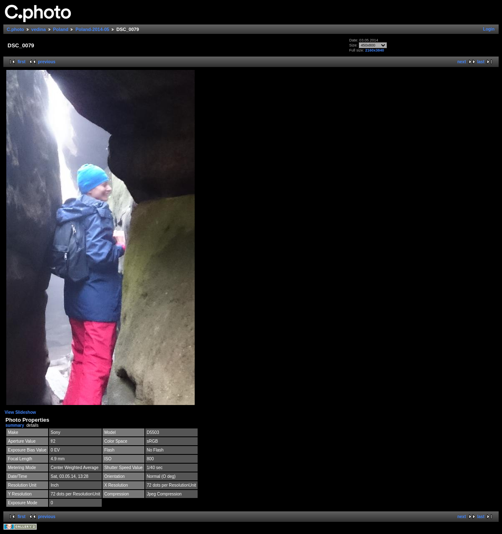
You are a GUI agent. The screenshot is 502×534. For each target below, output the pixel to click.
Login (488, 29)
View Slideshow (20, 412)
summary (14, 425)
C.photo (15, 29)
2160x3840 (374, 50)
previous (47, 61)
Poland (61, 29)
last (480, 61)
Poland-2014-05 (92, 29)
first (22, 61)
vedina (38, 29)
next (461, 61)
